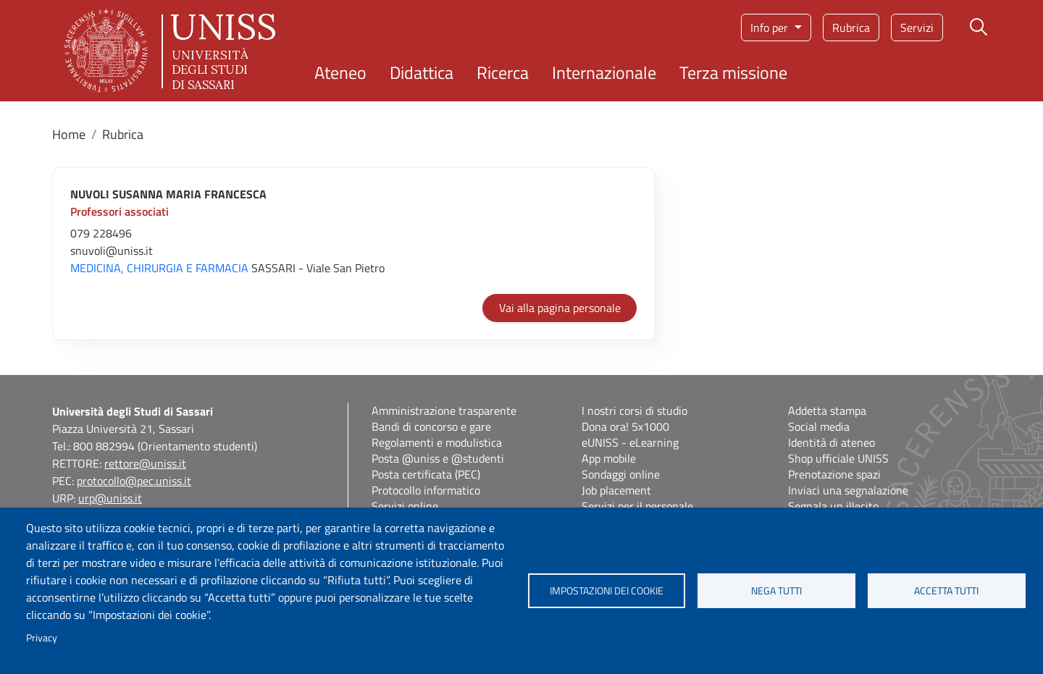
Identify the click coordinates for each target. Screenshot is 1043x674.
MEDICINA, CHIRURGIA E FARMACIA (159, 268)
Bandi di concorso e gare (431, 426)
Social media (819, 426)
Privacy (41, 638)
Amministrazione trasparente (444, 410)
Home (68, 134)
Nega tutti (776, 591)
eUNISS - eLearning (630, 442)
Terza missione (733, 72)
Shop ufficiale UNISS (838, 458)
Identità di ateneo (831, 442)
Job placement (616, 490)
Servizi (917, 27)
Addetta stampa (827, 410)
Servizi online (405, 506)
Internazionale (604, 72)
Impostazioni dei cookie (606, 591)
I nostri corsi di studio (634, 410)
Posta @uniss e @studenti (438, 458)
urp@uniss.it (110, 498)
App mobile (609, 458)
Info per (770, 27)
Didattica (421, 72)
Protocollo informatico (426, 490)
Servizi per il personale (637, 506)
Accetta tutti (946, 591)
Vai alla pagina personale (560, 307)
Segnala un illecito (833, 506)
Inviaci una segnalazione (848, 490)
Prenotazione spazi (834, 474)
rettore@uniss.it (145, 463)
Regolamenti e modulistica (437, 442)
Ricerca (503, 72)
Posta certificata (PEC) (426, 474)
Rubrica (851, 27)
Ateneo (340, 72)
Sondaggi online (621, 474)
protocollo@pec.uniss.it (134, 480)
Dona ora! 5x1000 (625, 426)
